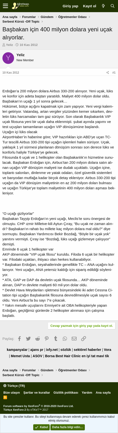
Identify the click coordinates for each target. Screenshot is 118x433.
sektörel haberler (87, 350)
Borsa (50, 356)
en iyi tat (88, 356)
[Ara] (112, 5)
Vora (107, 350)
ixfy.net (52, 350)
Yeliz (9, 45)
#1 (114, 72)
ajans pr (36, 350)
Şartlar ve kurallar (36, 392)
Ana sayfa (103, 392)
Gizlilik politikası (66, 392)
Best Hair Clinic (68, 356)
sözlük (66, 350)
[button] (5, 6)
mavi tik (102, 356)
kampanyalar (17, 350)
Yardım (87, 392)
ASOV (37, 356)
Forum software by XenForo (38, 406)
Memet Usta (20, 356)
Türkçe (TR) (14, 386)
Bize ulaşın (11, 392)
